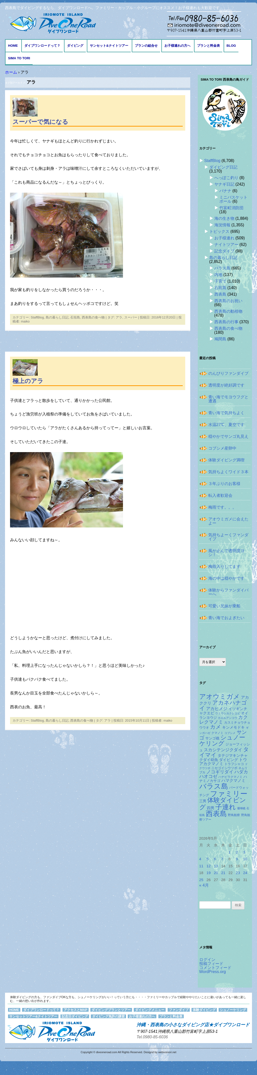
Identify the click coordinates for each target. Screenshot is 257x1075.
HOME (13, 45)
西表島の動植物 (228, 311)
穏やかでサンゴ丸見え (228, 436)
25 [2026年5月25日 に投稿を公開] (201, 880)
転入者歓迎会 (220, 495)
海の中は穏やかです (226, 578)
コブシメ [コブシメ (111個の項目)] (229, 732)
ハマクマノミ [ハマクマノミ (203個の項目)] (233, 780)
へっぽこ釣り (226, 178)
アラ (119, 317)
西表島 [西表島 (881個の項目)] (216, 814)
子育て (220, 281)
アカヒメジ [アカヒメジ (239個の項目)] (216, 708)
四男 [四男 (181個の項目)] (210, 808)
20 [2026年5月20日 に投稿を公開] (216, 873)
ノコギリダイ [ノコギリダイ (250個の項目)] (219, 771)
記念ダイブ (224, 251)
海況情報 (222, 225)
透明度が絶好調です (226, 385)
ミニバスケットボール (233, 199)
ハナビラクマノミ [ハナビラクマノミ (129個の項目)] (230, 777)
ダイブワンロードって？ (42, 45)
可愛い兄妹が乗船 (224, 606)
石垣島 (75, 317)
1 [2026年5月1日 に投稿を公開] (229, 852)
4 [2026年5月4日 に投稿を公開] (200, 859)
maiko (25, 321)
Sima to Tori (19, 58)
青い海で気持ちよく (226, 413)
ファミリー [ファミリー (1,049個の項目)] (228, 793)
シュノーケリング (233, 1010)
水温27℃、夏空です (226, 424)
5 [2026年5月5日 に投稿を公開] (208, 859)
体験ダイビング (204, 1010)
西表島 (220, 294)
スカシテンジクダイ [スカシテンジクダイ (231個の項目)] (223, 749)
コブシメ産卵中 (222, 448)
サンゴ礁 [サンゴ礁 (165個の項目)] (212, 738)
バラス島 (222, 268)
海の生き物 (224, 218)
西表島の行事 (226, 322)
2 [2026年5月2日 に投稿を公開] (237, 852)
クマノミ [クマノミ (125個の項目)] (217, 733)
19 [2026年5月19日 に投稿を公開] (209, 873)
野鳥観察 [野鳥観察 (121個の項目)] (234, 815)
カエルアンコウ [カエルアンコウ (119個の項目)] (227, 717)
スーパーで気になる (40, 121)
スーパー (130, 317)
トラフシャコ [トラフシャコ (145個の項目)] (234, 764)
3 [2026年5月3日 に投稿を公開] (244, 852)
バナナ (225, 191)
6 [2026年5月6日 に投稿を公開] (215, 859)
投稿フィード (211, 963)
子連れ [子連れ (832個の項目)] (225, 807)
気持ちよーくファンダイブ (228, 537)
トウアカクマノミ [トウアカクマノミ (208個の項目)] (223, 762)
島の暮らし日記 (57, 317)
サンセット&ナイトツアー (109, 45)
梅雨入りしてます (224, 566)
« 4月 (204, 885)
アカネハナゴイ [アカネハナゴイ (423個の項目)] (223, 705)
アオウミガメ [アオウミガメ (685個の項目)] (219, 696)
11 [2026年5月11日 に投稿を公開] (201, 866)
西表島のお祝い (228, 301)
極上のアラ (28, 381)
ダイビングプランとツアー (111, 1010)
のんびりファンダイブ (228, 373)
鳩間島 (220, 339)
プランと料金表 (208, 45)
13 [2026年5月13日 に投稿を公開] (216, 866)
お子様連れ (224, 238)
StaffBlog (37, 317)
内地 (218, 275)
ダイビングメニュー (149, 1010)
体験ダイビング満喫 (226, 460)
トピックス (219, 231)
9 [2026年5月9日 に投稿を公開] (237, 859)
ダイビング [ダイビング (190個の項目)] (228, 760)
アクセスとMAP (75, 1010)
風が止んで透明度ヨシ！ (226, 553)
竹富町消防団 (231, 208)
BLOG (231, 45)
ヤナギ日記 (224, 184)
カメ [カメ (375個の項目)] (215, 727)
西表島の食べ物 (93, 317)
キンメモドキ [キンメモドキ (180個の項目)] (233, 727)
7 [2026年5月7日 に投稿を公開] (222, 859)
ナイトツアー (226, 244)
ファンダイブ (178, 1010)
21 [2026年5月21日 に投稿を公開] (223, 873)
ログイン (207, 959)
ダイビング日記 (223, 167)
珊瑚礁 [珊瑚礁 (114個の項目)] (241, 808)
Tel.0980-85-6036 (152, 1037)
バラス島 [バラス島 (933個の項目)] (213, 786)
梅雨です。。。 (222, 507)
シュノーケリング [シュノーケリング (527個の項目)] (222, 740)
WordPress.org (212, 972)
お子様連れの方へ (177, 45)
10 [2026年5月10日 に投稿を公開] (245, 859)
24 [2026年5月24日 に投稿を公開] (245, 873)
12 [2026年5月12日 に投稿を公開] (209, 866)
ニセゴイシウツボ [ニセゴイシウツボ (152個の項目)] (224, 768)
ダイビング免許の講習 (108, 1016)
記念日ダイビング (75, 1016)
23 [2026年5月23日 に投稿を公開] (238, 873)
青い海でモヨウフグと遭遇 (228, 399)
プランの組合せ (146, 45)
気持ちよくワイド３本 (228, 472)
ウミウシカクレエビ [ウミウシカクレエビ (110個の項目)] (227, 713)
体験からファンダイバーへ (228, 592)
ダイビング (75, 45)
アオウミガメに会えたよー (228, 521)
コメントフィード (215, 967)
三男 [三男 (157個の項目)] (202, 801)
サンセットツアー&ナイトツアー (33, 1016)
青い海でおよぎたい (226, 618)
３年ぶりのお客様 (224, 483)
